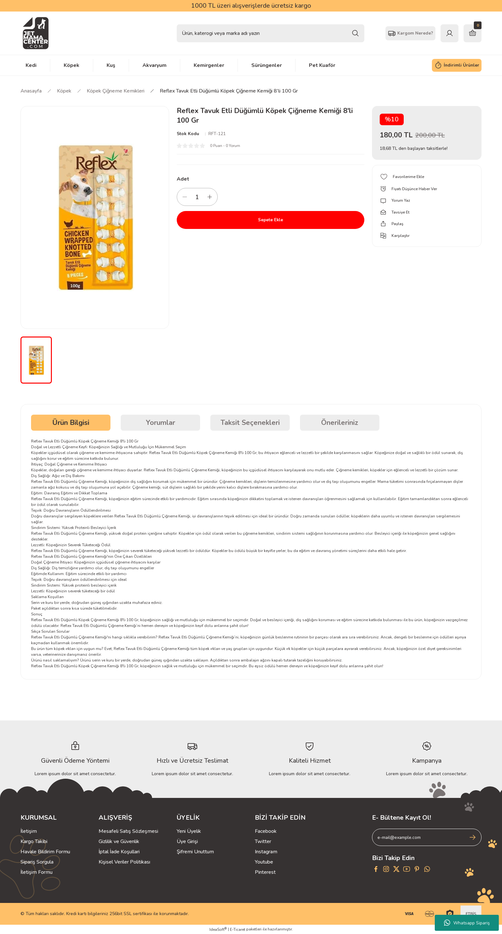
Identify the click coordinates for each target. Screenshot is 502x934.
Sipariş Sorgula (36, 861)
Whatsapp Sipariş (467, 922)
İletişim (28, 831)
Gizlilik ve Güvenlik (119, 841)
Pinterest (265, 872)
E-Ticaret (237, 929)
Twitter (263, 841)
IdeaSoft (218, 929)
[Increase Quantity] (210, 197)
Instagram (266, 851)
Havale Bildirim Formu (45, 851)
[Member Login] (449, 33)
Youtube (264, 861)
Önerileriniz (339, 422)
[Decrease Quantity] (185, 197)
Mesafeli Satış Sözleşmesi (128, 831)
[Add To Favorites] (427, 177)
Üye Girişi (187, 841)
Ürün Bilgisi (70, 422)
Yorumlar (160, 422)
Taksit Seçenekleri (250, 422)
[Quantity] (197, 197)
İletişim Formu (36, 872)
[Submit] (472, 837)
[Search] (270, 33)
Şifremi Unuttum (195, 851)
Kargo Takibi (33, 841)
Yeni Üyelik (189, 831)
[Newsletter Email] (427, 837)
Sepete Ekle (270, 219)
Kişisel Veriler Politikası (124, 861)
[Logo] (35, 33)
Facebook (266, 831)
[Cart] (473, 33)
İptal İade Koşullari (119, 851)
